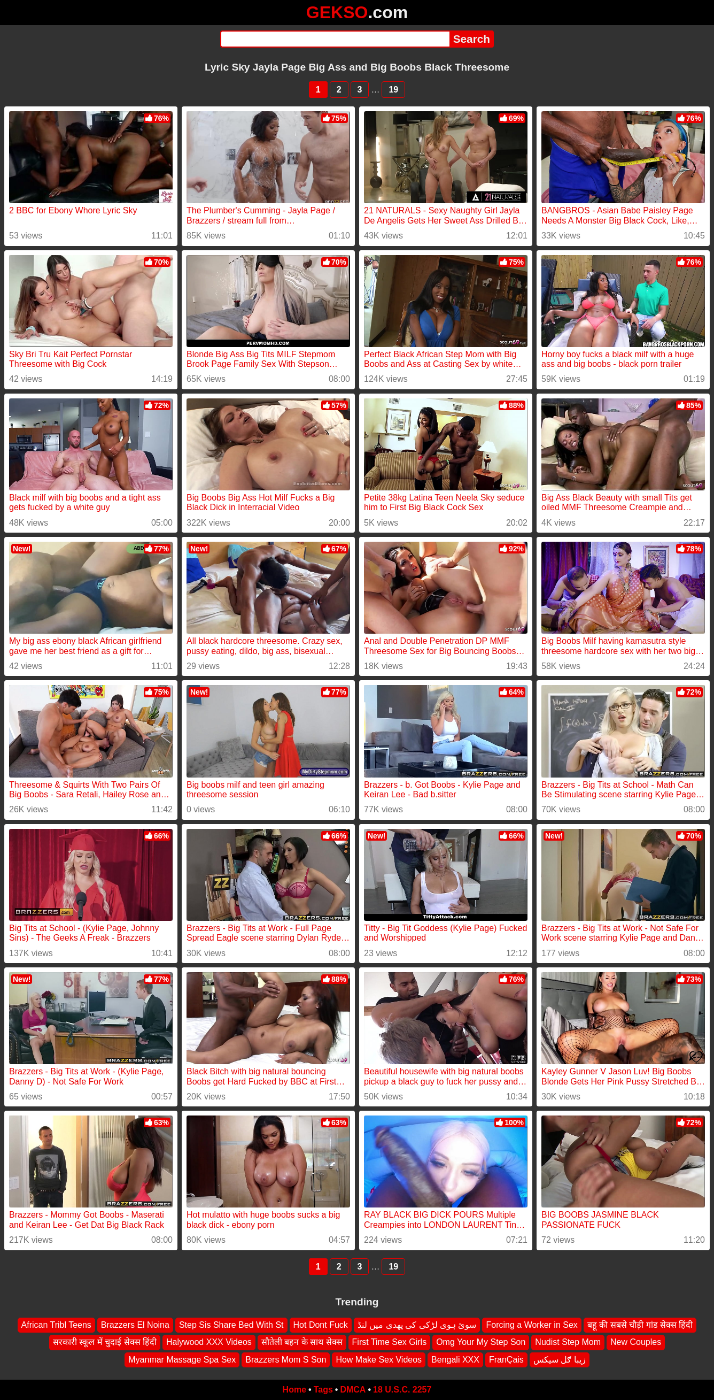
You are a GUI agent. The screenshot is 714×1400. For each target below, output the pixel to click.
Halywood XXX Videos (209, 1342)
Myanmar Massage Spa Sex (182, 1359)
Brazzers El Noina (135, 1324)
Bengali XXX (455, 1359)
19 (393, 89)
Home (294, 1389)
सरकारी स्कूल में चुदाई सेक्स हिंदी (105, 1342)
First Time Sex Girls (389, 1342)
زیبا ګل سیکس (559, 1359)
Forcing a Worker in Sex (531, 1324)
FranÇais (506, 1359)
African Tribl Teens (56, 1324)
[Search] (334, 39)
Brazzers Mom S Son (285, 1359)
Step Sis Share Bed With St (231, 1324)
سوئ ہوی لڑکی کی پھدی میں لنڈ (417, 1324)
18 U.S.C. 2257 (402, 1389)
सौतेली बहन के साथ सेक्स (302, 1342)
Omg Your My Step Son (480, 1342)
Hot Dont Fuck (320, 1324)
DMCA (353, 1389)
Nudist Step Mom (568, 1342)
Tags (323, 1389)
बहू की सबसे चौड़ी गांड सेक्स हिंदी (640, 1324)
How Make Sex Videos (379, 1359)
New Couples (635, 1342)
